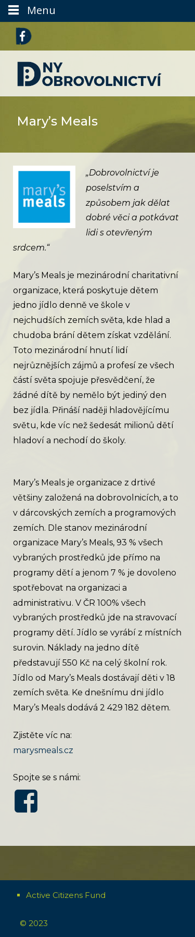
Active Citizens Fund (66, 895)
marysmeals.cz (43, 750)
